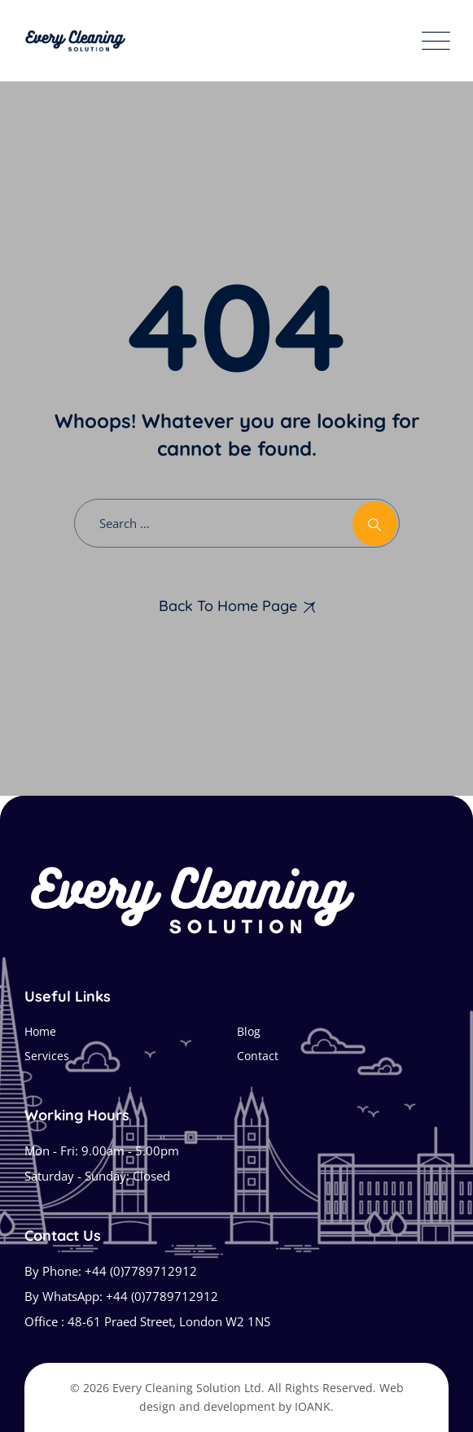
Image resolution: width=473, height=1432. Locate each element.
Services (46, 1055)
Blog (249, 1031)
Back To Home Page (228, 605)
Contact (257, 1055)
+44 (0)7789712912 (141, 1271)
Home (40, 1031)
